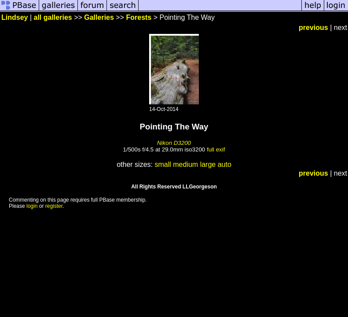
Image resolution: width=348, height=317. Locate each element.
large (208, 164)
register (53, 206)
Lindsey (14, 17)
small (162, 164)
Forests (138, 17)
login (31, 206)
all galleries (53, 17)
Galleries (99, 17)
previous (313, 27)
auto (224, 164)
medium (185, 164)
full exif (216, 149)
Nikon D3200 (174, 143)
